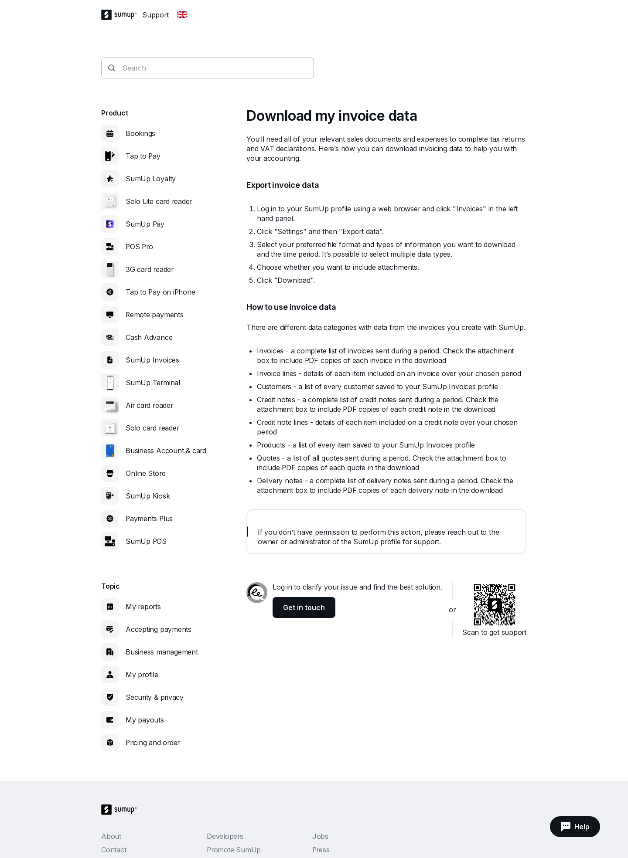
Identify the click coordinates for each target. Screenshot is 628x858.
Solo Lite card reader (159, 201)
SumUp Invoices (152, 360)
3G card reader (150, 269)
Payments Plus (149, 518)
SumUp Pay (145, 224)
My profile (142, 674)
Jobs (320, 836)
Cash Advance (149, 337)
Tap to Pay (143, 156)
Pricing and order (153, 742)
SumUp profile (327, 208)
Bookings (140, 133)
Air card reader (149, 405)
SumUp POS (146, 541)
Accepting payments (158, 629)
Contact (113, 849)
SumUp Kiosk (148, 496)
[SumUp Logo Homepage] (121, 15)
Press (321, 849)
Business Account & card (166, 450)
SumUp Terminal (153, 382)
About (111, 836)
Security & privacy (155, 697)
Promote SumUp (234, 849)
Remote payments (155, 314)
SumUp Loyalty (151, 178)
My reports (143, 606)
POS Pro (139, 246)
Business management (162, 652)
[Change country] (182, 14)
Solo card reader (152, 428)
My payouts (145, 720)
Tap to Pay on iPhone (160, 292)
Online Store (145, 473)
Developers (225, 836)
